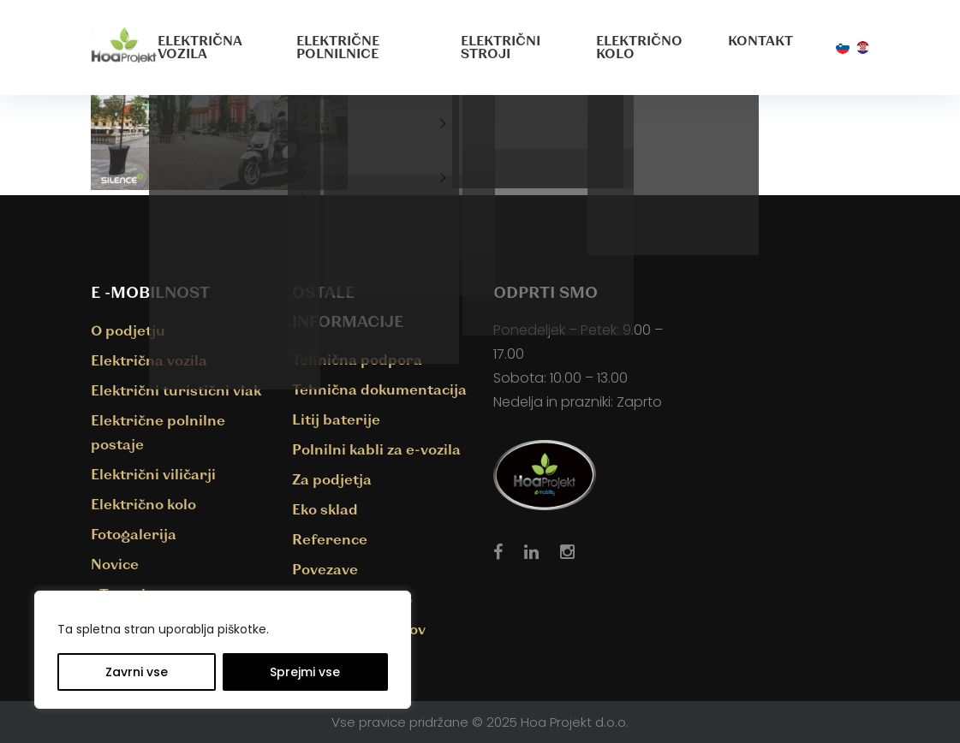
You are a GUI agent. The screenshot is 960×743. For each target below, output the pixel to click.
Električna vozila (200, 47)
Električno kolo (639, 47)
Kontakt (760, 40)
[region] (222, 650)
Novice (115, 564)
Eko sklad (325, 509)
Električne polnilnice (337, 47)
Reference (329, 539)
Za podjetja (332, 479)
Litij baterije (336, 419)
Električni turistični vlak (176, 390)
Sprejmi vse (305, 672)
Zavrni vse (136, 672)
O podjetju (128, 330)
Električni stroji (500, 47)
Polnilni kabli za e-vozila (376, 449)
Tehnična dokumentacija (379, 389)
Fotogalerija (133, 534)
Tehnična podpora (357, 359)
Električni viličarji (153, 474)
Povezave (325, 569)
